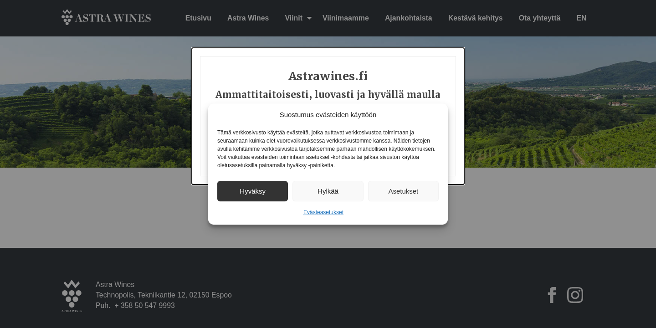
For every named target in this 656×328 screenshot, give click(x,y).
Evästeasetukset (323, 212)
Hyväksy (253, 191)
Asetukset (403, 191)
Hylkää (328, 191)
